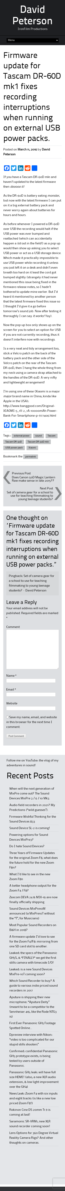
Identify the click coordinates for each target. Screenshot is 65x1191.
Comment (13, 627)
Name (11, 675)
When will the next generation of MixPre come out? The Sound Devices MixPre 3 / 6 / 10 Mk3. (31, 793)
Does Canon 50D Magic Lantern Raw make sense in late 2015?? (33, 479)
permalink (30, 457)
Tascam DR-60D (13, 442)
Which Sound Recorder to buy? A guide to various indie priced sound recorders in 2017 (33, 986)
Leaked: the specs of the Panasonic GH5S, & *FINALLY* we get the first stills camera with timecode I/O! (33, 958)
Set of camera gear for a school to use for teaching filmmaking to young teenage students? (30, 495)
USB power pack (14, 448)
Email (11, 689)
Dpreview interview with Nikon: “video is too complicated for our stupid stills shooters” (31, 1039)
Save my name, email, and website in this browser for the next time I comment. (31, 722)
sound (38, 436)
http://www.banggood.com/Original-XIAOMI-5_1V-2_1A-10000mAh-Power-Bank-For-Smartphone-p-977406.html (30, 411)
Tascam (51, 436)
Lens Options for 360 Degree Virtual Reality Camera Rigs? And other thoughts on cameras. (33, 1138)
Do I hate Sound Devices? (27, 846)
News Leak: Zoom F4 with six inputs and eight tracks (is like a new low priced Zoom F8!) (33, 1098)
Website (11, 703)
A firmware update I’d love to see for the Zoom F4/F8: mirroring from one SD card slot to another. (33, 941)
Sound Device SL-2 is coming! (29, 828)
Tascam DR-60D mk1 (38, 442)
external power (21, 436)
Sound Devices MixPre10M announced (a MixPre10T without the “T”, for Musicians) (32, 913)
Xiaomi (32, 448)
